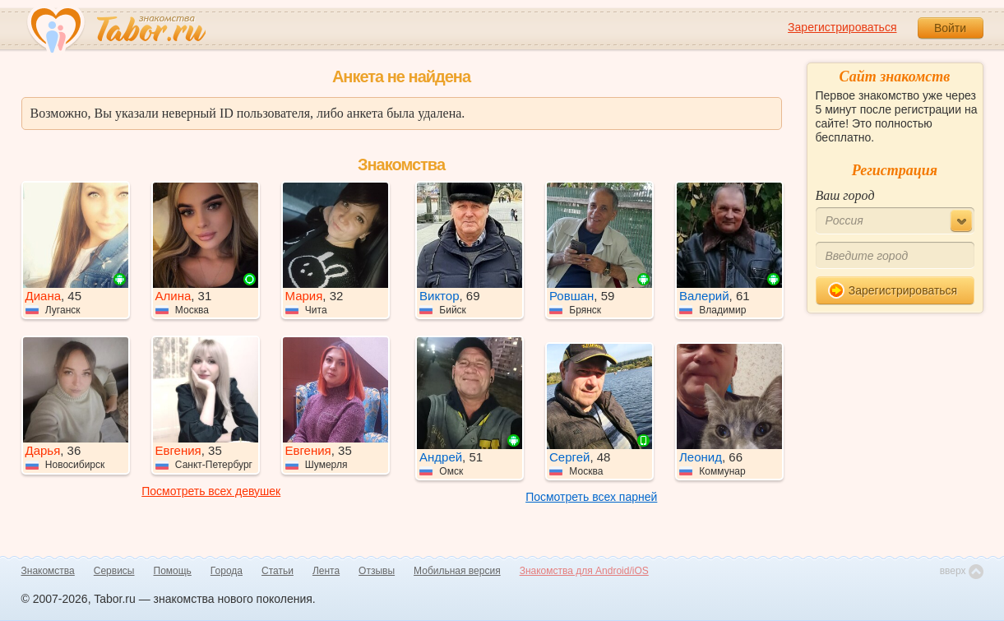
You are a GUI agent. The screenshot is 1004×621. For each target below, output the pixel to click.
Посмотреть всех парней (591, 496)
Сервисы (114, 571)
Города (227, 571)
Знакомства (48, 571)
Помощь (173, 571)
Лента (326, 571)
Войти (950, 28)
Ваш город (845, 195)
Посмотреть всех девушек (210, 491)
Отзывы (377, 571)
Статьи (277, 571)
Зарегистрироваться (842, 27)
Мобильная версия (457, 571)
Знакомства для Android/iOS (584, 571)
